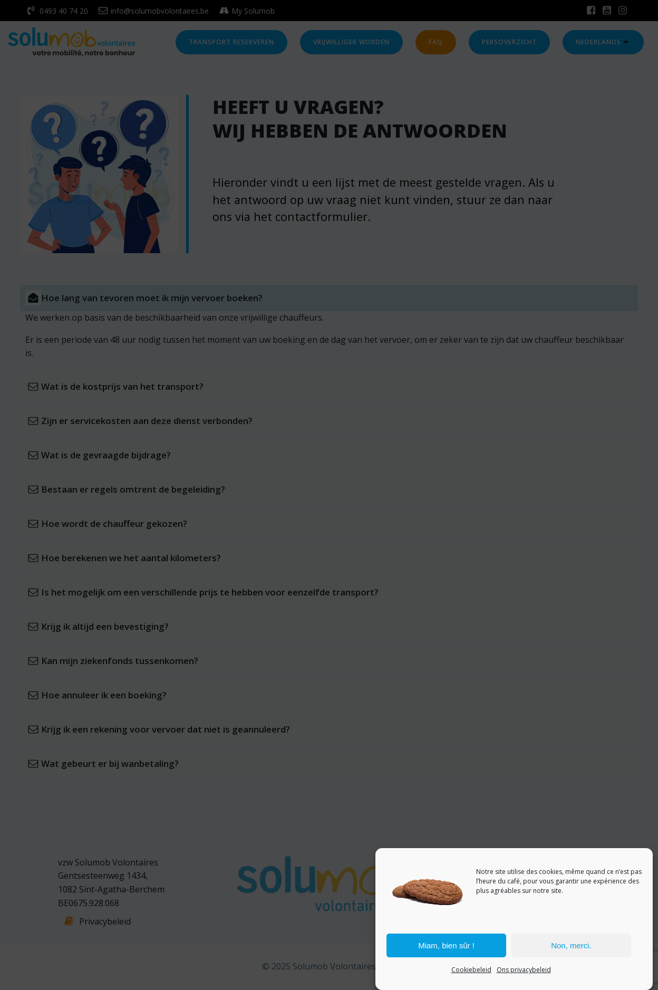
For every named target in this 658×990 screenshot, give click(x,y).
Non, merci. (571, 945)
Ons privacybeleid (524, 969)
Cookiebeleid (471, 969)
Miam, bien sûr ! (446, 945)
